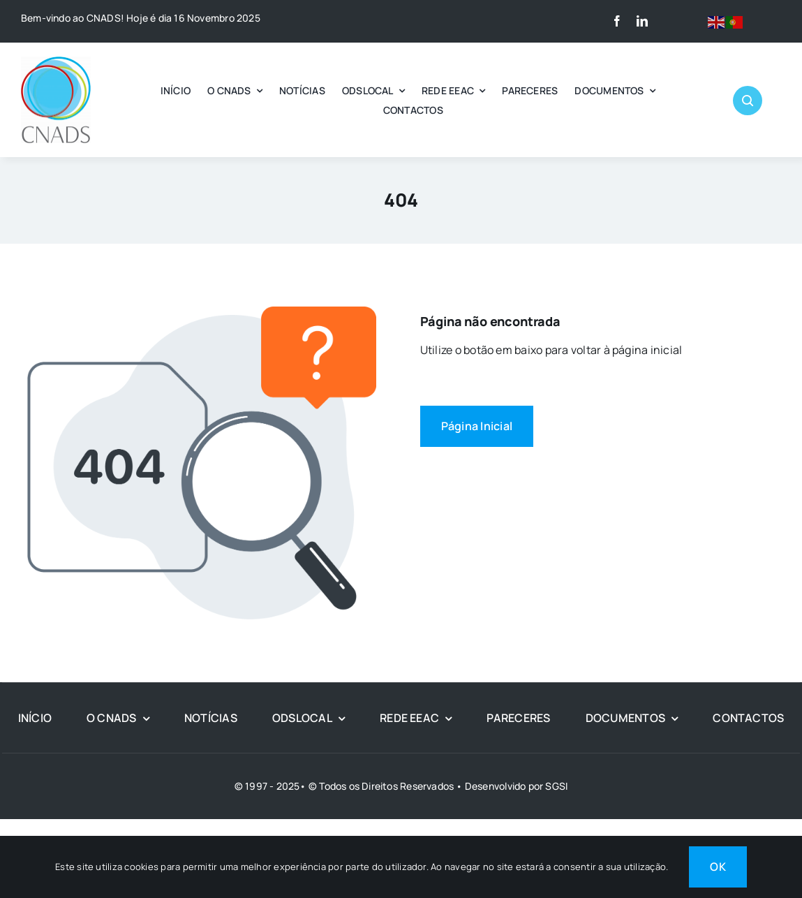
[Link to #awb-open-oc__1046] (747, 100)
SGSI (556, 786)
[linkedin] (642, 21)
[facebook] (617, 21)
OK (717, 866)
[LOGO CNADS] (56, 62)
